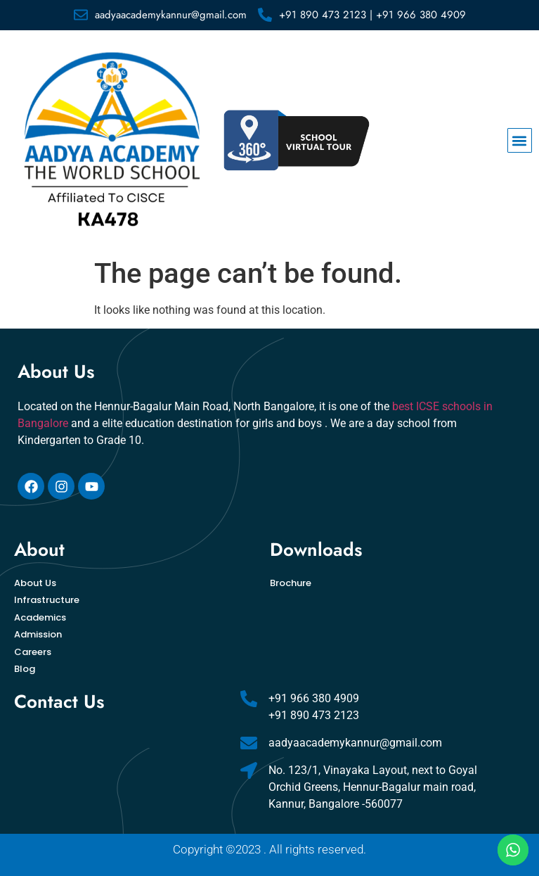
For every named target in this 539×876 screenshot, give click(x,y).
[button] (519, 140)
